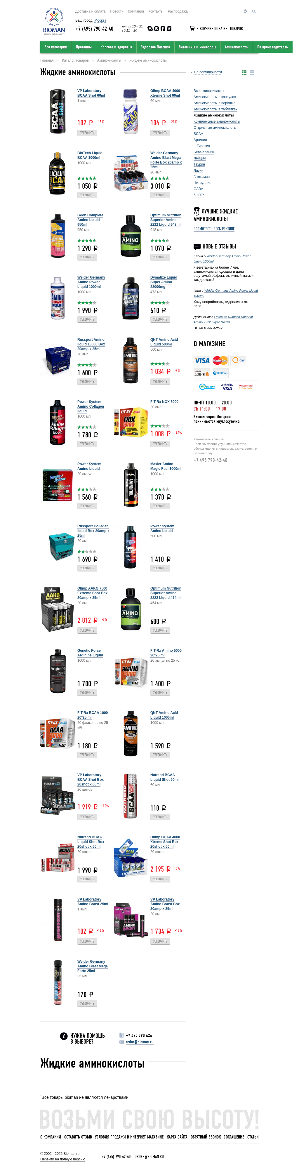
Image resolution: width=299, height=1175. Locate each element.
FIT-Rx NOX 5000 (164, 402)
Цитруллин (202, 183)
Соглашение (234, 1137)
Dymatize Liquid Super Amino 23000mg (163, 282)
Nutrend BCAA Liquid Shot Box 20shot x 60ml (90, 842)
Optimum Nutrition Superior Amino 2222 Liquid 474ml (165, 593)
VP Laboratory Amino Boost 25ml (92, 901)
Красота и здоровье (116, 47)
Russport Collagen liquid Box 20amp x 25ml (93, 531)
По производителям (272, 47)
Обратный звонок (206, 1137)
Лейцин (200, 158)
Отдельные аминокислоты (215, 128)
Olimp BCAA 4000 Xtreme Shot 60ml (165, 93)
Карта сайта (177, 1137)
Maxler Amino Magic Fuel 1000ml (165, 466)
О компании (50, 1137)
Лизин (198, 170)
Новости (117, 11)
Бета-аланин (204, 152)
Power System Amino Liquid (89, 466)
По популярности (208, 72)
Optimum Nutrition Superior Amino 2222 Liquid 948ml (165, 220)
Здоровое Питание (155, 47)
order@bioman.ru (140, 1041)
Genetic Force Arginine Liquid (90, 653)
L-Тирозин (202, 146)
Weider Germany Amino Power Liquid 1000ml (91, 282)
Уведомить (87, 133)
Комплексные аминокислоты (217, 121)
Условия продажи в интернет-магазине (129, 1137)
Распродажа (178, 11)
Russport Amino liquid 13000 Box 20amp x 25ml (91, 344)
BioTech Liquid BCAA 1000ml (89, 155)
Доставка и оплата (90, 11)
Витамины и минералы (197, 47)
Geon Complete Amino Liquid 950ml (90, 220)
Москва (100, 20)
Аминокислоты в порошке (214, 103)
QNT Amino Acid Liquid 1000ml (164, 715)
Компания (136, 11)
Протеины (84, 47)
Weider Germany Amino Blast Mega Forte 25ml (92, 966)
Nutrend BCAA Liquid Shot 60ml (164, 777)
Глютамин (202, 177)
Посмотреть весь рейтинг (214, 229)
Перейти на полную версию (62, 1159)
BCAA (198, 134)
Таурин (199, 164)
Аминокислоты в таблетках (215, 109)
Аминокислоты (236, 47)
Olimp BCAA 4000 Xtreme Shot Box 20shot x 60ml (165, 842)
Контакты (156, 11)
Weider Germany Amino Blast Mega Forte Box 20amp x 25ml (166, 160)
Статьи (253, 1137)
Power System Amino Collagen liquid (90, 406)
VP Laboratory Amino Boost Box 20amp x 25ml (165, 904)
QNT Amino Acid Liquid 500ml (164, 342)
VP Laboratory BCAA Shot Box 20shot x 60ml (90, 779)
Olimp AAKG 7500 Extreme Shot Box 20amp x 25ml (92, 593)
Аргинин (200, 140)
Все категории (55, 47)
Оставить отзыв (78, 1137)
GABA (198, 189)
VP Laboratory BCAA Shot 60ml (91, 93)
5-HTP (199, 195)
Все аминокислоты (209, 91)
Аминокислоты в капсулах (215, 97)
